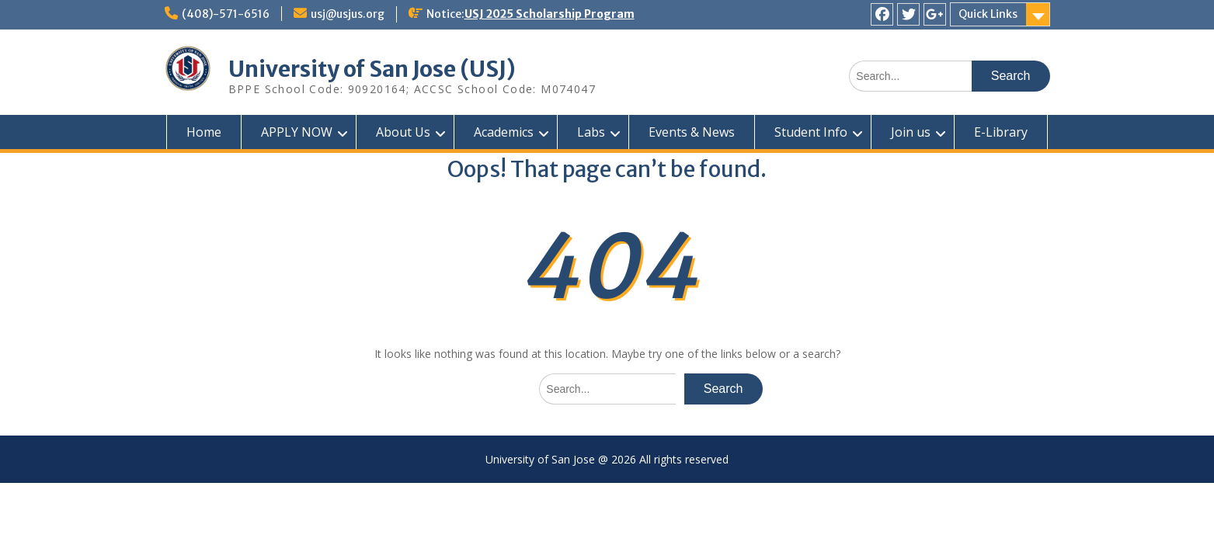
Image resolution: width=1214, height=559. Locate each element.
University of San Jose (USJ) (372, 69)
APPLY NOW (296, 132)
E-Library (1001, 132)
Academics (504, 132)
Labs (591, 132)
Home (203, 132)
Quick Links (987, 14)
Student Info (810, 132)
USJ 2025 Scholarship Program (549, 14)
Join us (911, 132)
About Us (403, 132)
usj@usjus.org (347, 14)
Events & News (692, 132)
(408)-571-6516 (226, 14)
